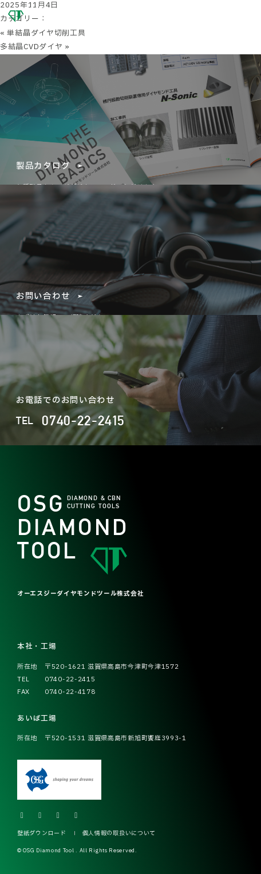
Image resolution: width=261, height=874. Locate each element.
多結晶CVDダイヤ (31, 47)
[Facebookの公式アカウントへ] (58, 816)
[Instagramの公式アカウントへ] (40, 816)
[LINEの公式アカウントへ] (77, 816)
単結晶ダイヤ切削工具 (46, 33)
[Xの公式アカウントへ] (22, 816)
